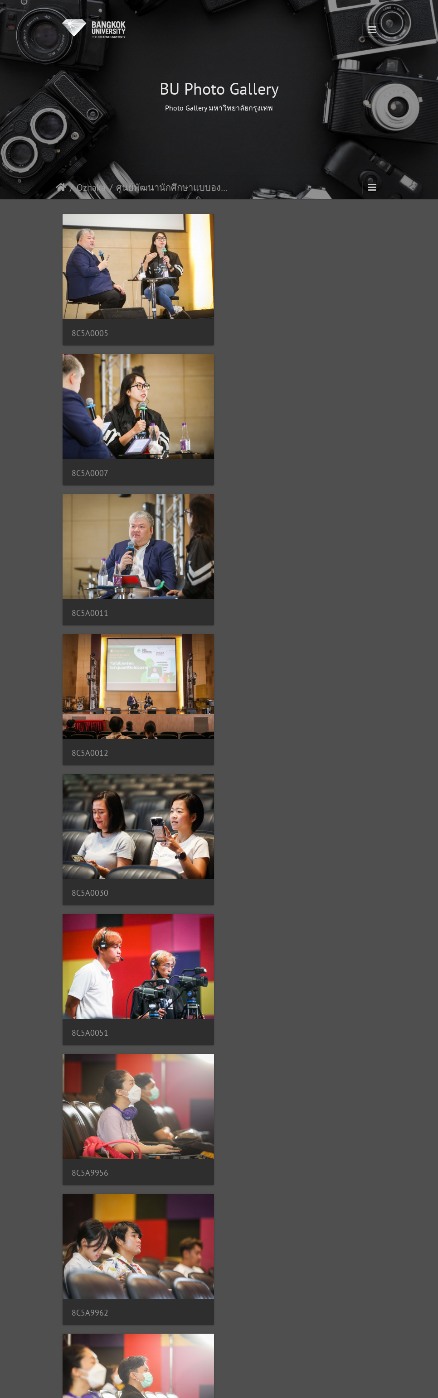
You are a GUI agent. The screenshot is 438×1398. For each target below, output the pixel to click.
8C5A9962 (253, 747)
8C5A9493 (253, 1163)
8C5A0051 (253, 609)
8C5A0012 (253, 470)
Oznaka (91, 187)
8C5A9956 (90, 747)
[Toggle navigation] (372, 30)
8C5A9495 (90, 1302)
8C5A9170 (90, 1024)
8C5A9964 (90, 886)
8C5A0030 (90, 609)
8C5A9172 (90, 1162)
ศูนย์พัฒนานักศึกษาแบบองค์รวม (172, 187)
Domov (61, 187)
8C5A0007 (253, 331)
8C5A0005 (90, 331)
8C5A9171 (253, 1024)
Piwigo (236, 1382)
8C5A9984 (253, 886)
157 (253, 1348)
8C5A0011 (90, 470)
